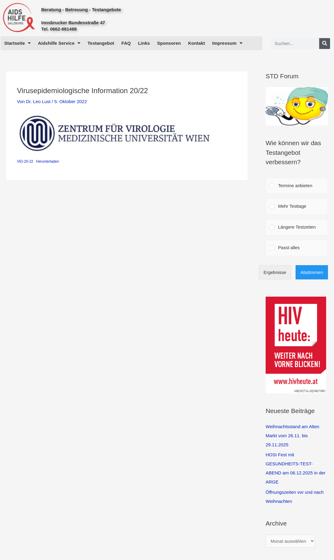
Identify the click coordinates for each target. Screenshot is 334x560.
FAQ (126, 43)
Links (144, 43)
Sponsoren (169, 43)
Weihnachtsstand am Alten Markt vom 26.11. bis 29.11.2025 (292, 436)
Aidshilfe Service (59, 43)
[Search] (324, 43)
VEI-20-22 (25, 161)
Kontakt (196, 43)
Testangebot (100, 43)
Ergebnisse (275, 273)
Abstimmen (311, 273)
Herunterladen (47, 161)
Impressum (227, 43)
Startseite (17, 43)
